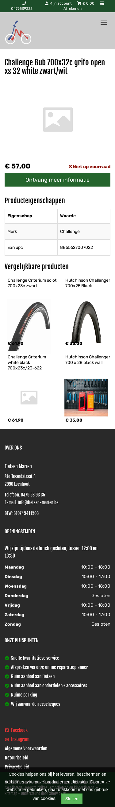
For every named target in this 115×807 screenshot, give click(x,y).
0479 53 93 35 (33, 494)
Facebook (16, 730)
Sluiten (72, 798)
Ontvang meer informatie (57, 179)
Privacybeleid (17, 767)
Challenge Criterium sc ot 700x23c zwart (32, 283)
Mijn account (59, 3)
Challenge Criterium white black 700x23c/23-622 (27, 362)
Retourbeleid (16, 758)
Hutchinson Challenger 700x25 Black (88, 283)
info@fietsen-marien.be (38, 502)
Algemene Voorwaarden (26, 748)
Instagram (17, 739)
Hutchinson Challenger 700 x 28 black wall (88, 359)
